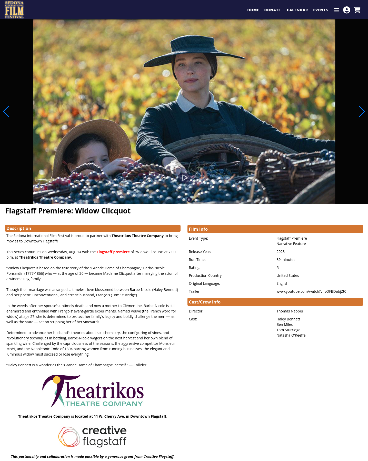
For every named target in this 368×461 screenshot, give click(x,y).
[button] (178, 200)
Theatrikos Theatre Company (138, 235)
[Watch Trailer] (184, 178)
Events (321, 9)
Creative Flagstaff (159, 456)
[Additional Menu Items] (337, 10)
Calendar (297, 9)
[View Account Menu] (347, 10)
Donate (273, 9)
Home (253, 9)
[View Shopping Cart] (357, 10)
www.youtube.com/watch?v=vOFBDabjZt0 (311, 291)
